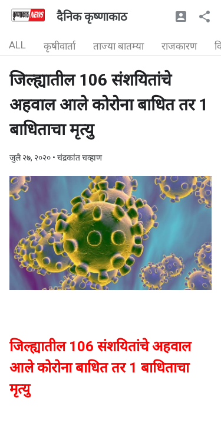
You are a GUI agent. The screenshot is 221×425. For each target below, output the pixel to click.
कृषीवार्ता (59, 46)
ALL (17, 45)
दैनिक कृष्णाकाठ (92, 16)
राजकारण (179, 46)
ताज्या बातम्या (118, 46)
